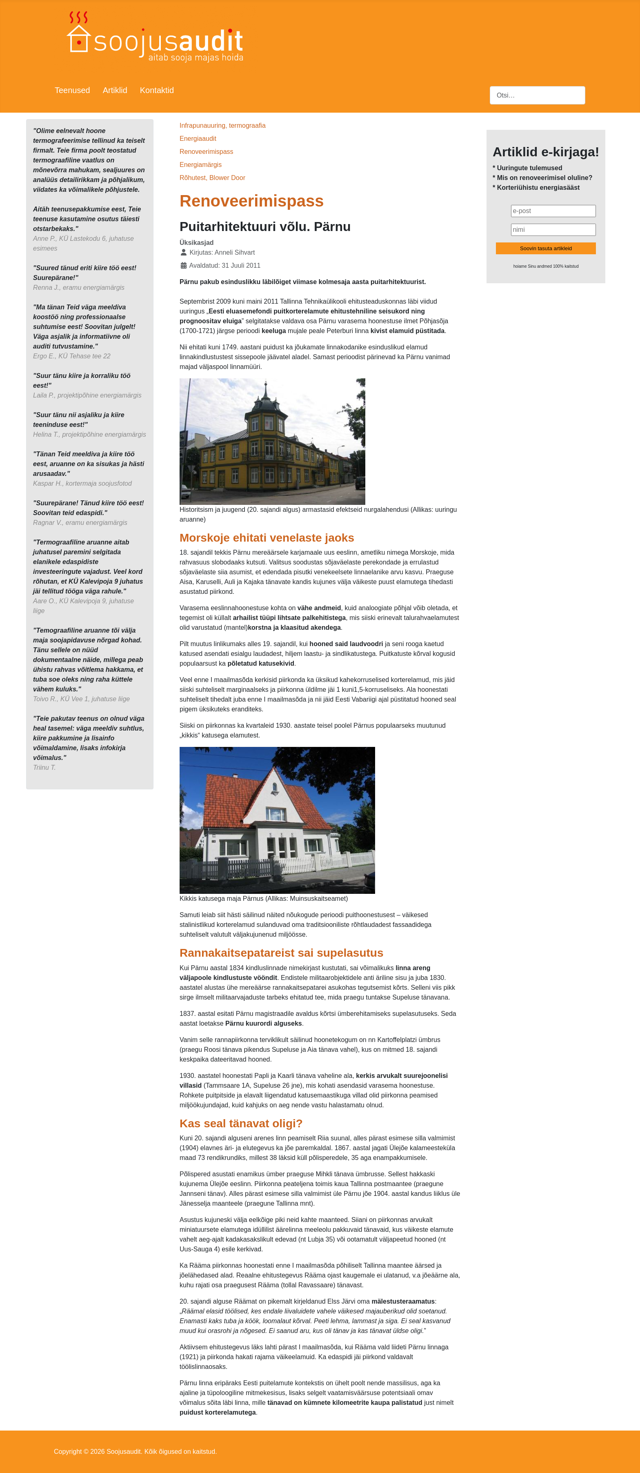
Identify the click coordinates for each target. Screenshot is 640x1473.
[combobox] (537, 95)
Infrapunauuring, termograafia (223, 125)
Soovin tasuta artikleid (546, 248)
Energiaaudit (198, 138)
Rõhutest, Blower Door (212, 177)
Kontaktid (157, 90)
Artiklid (115, 90)
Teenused (72, 90)
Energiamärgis (201, 164)
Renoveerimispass (206, 151)
